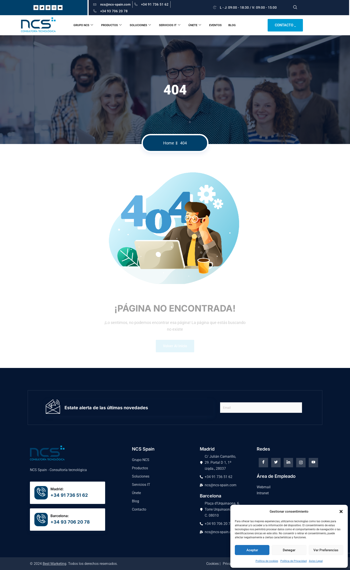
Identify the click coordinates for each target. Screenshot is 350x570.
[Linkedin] (288, 462)
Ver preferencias (325, 550)
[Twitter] (276, 462)
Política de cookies (267, 561)
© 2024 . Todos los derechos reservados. (74, 564)
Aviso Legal (316, 561)
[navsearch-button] (295, 7)
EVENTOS (215, 25)
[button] (341, 511)
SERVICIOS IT (169, 25)
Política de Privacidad (293, 561)
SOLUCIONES (140, 25)
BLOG (232, 25)
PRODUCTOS (111, 25)
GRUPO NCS (83, 25)
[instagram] (301, 462)
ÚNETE (194, 25)
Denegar (289, 550)
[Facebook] (263, 462)
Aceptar (252, 550)
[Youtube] (313, 462)
